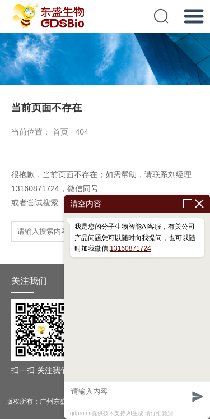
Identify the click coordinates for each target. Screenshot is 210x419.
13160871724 (130, 248)
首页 (60, 131)
